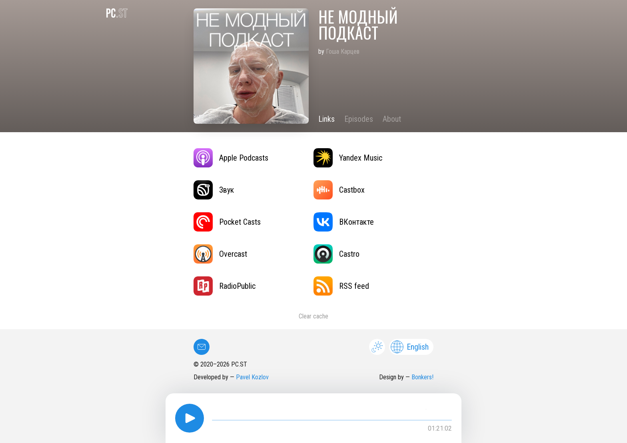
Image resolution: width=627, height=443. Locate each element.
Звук (214, 189)
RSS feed (341, 286)
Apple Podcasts (231, 157)
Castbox (339, 189)
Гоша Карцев (342, 51)
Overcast (220, 254)
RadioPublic (225, 286)
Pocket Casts (227, 222)
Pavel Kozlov (252, 377)
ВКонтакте (344, 222)
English (410, 346)
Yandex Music (348, 157)
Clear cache (313, 316)
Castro (336, 254)
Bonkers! (422, 377)
